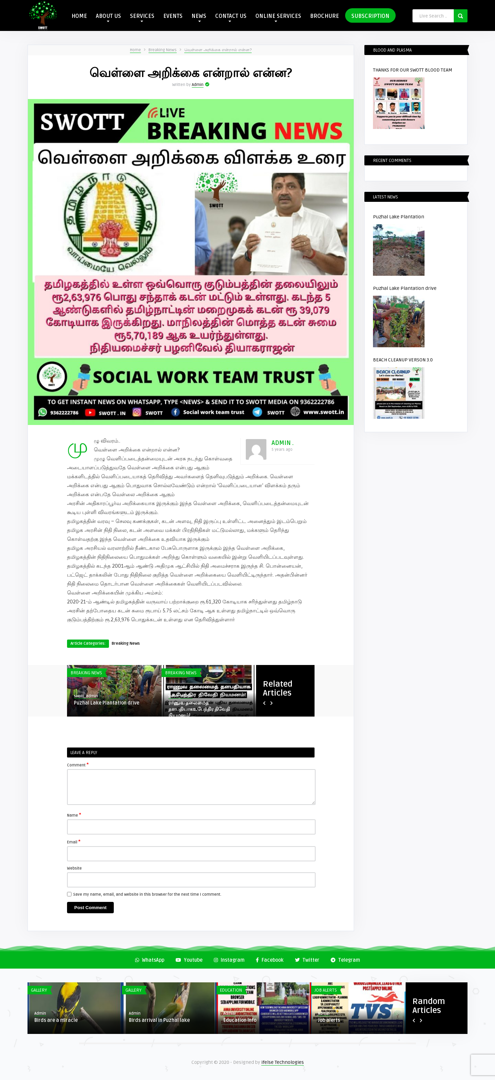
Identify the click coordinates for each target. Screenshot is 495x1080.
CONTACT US (230, 17)
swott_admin (86, 696)
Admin (198, 84)
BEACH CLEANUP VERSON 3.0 (403, 360)
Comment (78, 765)
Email (73, 842)
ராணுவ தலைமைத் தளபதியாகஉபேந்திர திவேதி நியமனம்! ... (199, 709)
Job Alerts (326, 990)
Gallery (39, 990)
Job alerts (329, 1020)
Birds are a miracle (56, 1020)
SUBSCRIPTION (370, 16)
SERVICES (142, 17)
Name (74, 815)
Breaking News (162, 50)
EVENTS (173, 16)
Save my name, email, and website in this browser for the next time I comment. (147, 894)
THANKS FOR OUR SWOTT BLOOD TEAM (412, 70)
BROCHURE (324, 16)
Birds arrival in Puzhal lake (159, 1020)
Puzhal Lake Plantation (398, 217)
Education (231, 990)
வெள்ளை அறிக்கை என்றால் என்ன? (218, 50)
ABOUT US (108, 17)
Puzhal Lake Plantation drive (106, 703)
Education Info (239, 1020)
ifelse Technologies (282, 1062)
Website (74, 868)
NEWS (198, 17)
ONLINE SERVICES (278, 17)
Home (135, 50)
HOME (79, 16)
